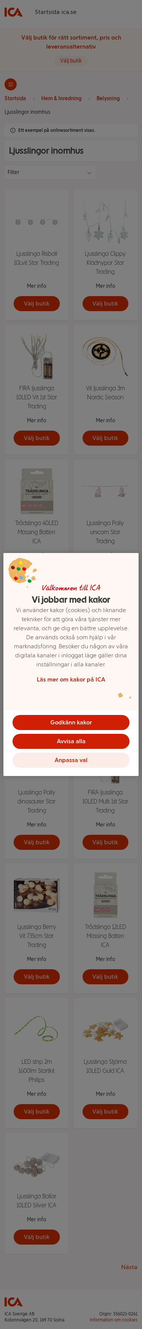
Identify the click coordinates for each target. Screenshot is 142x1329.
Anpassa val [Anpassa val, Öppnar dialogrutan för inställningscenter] (71, 760)
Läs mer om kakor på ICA (71, 679)
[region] (70, 664)
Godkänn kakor (71, 722)
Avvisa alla (71, 741)
